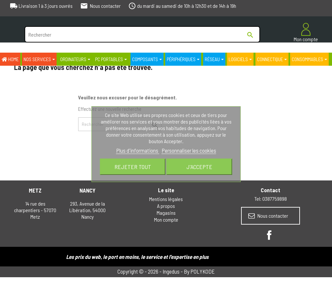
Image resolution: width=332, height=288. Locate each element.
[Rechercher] (142, 34)
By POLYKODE (199, 271)
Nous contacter (268, 215)
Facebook (269, 235)
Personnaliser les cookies (189, 150)
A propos (166, 206)
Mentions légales (166, 199)
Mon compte (166, 219)
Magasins (166, 213)
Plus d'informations (137, 150)
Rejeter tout (132, 166)
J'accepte (199, 166)
